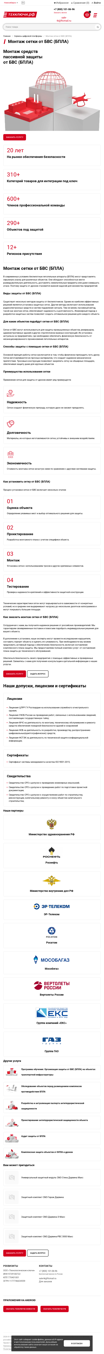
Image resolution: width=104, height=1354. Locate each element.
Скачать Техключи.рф (54, 1309)
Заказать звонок (60, 13)
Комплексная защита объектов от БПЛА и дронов (47, 1152)
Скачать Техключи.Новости (20, 1309)
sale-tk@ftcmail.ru (64, 19)
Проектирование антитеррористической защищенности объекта (54, 1120)
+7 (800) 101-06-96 (64, 11)
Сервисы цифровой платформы (28, 36)
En (23, 3)
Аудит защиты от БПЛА (33, 1136)
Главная (7, 36)
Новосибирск (10, 3)
